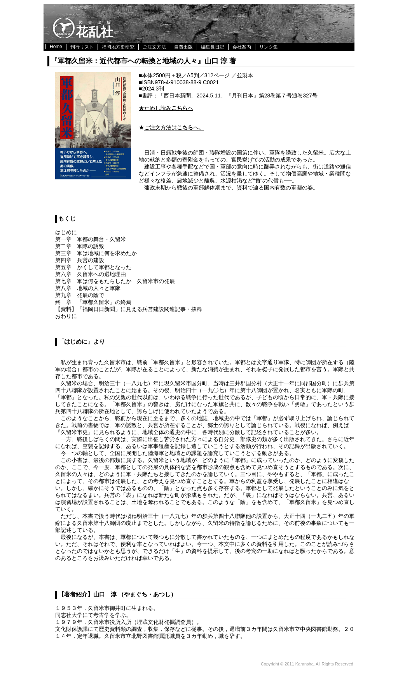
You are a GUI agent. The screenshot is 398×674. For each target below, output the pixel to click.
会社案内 (241, 47)
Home (56, 46)
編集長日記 (212, 47)
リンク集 (268, 47)
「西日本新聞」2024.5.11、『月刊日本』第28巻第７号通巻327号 (237, 95)
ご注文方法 (154, 47)
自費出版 (183, 47)
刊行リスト (82, 47)
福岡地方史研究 (118, 47)
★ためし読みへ (166, 108)
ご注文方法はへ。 (174, 128)
